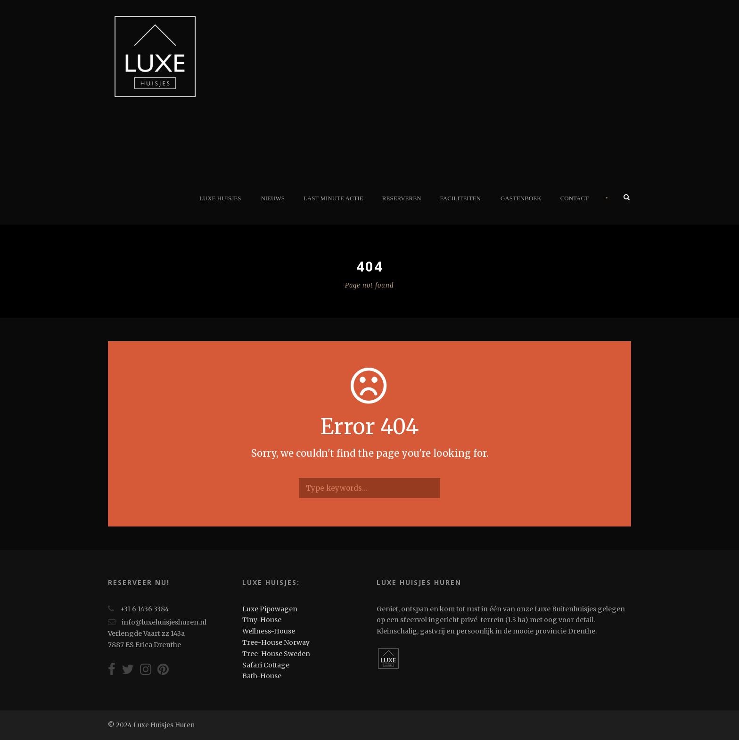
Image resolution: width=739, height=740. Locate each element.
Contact (574, 198)
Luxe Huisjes (220, 198)
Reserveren (401, 198)
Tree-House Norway (276, 642)
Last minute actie (333, 198)
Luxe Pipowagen (269, 609)
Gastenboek (521, 198)
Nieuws (273, 198)
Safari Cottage (265, 665)
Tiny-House (261, 620)
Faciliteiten (460, 198)
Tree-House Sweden (276, 654)
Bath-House (261, 676)
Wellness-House (268, 631)
